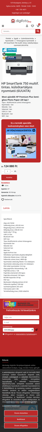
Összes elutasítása (21, 413)
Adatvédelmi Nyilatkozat (25, 334)
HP (8, 189)
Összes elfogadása (21, 425)
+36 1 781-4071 (21, 9)
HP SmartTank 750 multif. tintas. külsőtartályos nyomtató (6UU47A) (21, 44)
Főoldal (8, 38)
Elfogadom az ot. (21, 334)
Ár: (2, 166)
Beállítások (21, 419)
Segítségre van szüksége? (21, 13)
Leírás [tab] (6, 208)
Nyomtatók (9, 41)
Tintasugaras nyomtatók (25, 41)
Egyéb (16, 38)
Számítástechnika (27, 38)
